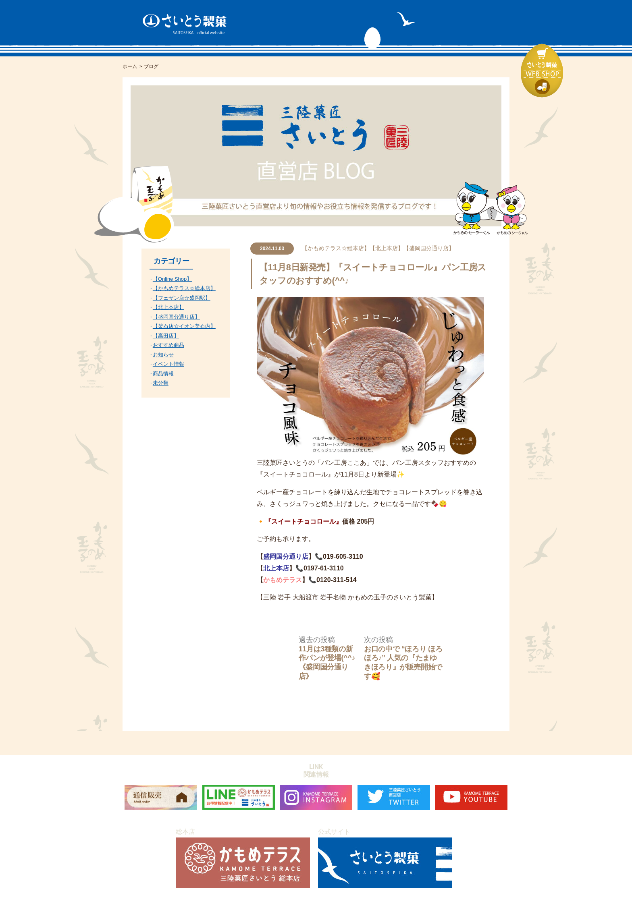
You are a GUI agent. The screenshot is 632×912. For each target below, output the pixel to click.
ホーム (130, 66)
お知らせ (163, 355)
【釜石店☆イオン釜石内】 (184, 326)
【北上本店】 (386, 248)
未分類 (160, 383)
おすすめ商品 (168, 345)
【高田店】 (166, 336)
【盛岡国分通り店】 (428, 248)
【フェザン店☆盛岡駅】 (181, 298)
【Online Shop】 (172, 279)
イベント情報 (168, 364)
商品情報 (163, 374)
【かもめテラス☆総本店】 (336, 248)
